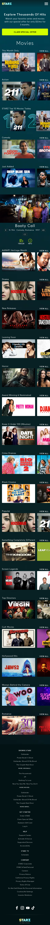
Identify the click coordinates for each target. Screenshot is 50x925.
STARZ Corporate (25, 864)
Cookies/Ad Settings (25, 892)
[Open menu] (46, 3)
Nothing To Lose (25, 780)
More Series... (25, 806)
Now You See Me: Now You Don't (25, 784)
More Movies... (25, 787)
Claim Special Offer (25, 819)
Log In (25, 826)
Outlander (25, 754)
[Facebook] (17, 908)
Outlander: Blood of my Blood (25, 761)
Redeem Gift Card (25, 823)
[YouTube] (28, 908)
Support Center (25, 835)
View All (44, 51)
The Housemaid (25, 773)
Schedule (25, 855)
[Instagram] (22, 908)
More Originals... (25, 768)
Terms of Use (25, 885)
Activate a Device (25, 839)
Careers (25, 871)
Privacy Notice (25, 874)
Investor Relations (25, 895)
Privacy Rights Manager (25, 881)
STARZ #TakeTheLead (25, 867)
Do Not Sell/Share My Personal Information (25, 888)
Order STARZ (25, 816)
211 (25, 777)
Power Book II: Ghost (25, 758)
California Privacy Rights (25, 878)
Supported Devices (25, 842)
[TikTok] (33, 908)
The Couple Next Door (25, 765)
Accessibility (25, 846)
